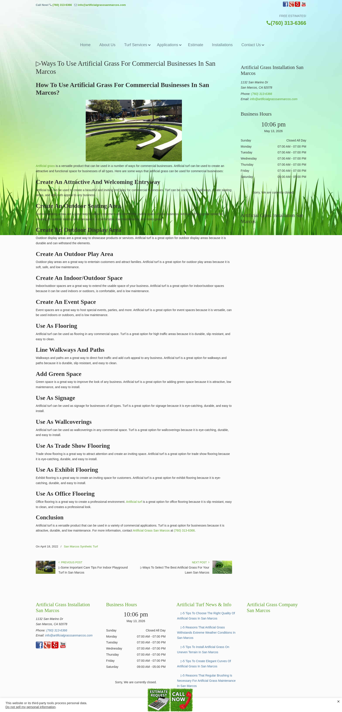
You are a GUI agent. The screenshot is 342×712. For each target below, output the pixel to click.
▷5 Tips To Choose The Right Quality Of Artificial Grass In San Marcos (206, 615)
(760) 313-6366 (62, 5)
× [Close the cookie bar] (338, 701)
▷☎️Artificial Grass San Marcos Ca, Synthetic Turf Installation (171, 22)
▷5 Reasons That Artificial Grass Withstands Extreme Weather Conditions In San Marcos (206, 633)
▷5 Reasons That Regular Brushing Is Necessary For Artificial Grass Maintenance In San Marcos (206, 681)
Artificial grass (45, 166)
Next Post (200, 562)
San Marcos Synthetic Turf (81, 546)
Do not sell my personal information (30, 707)
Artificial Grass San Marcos (151, 530)
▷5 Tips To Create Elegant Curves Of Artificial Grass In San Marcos (204, 663)
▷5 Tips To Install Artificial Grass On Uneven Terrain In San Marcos (203, 649)
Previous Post (70, 562)
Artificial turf (134, 501)
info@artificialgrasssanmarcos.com (102, 5)
